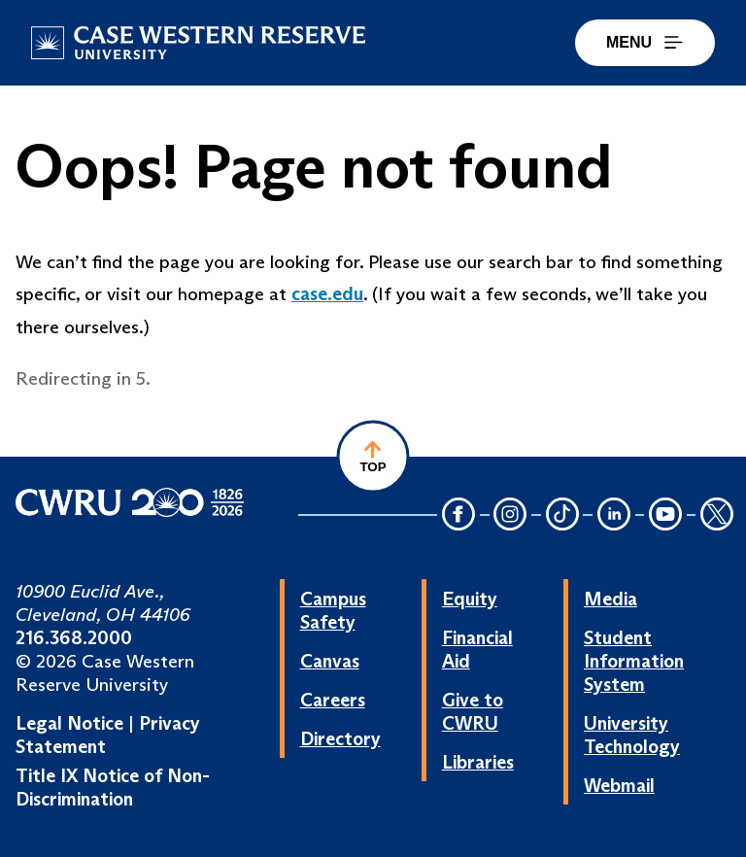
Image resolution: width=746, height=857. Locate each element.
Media (610, 598)
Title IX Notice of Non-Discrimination (113, 787)
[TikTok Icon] (562, 515)
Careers (332, 699)
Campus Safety (333, 610)
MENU (645, 42)
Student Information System (634, 661)
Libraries (478, 761)
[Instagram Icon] (511, 515)
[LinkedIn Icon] (614, 515)
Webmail (619, 785)
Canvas (329, 660)
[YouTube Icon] (665, 515)
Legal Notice (69, 723)
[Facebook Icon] (458, 515)
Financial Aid (477, 649)
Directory (340, 738)
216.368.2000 (74, 637)
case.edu (327, 293)
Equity (469, 598)
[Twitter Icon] (716, 515)
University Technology (632, 734)
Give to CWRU (472, 711)
